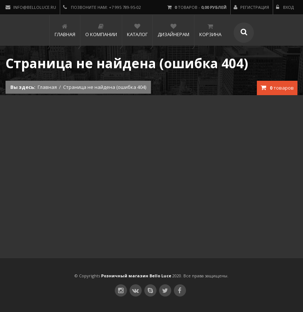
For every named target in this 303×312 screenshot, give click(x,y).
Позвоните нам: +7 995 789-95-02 (102, 7)
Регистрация (251, 7)
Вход (285, 7)
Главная (47, 87)
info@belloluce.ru (31, 7)
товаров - (197, 7)
